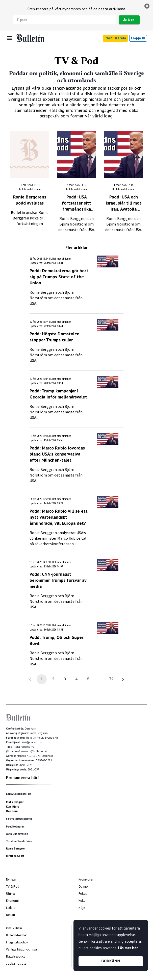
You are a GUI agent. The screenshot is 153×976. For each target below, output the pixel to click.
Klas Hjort (12, 806)
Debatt (10, 915)
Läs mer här (128, 947)
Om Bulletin (14, 928)
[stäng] (147, 6)
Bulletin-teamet (16, 935)
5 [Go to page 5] (88, 679)
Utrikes (10, 893)
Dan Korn (12, 811)
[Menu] (9, 38)
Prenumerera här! (22, 777)
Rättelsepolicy (15, 956)
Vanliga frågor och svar (22, 949)
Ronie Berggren (15, 848)
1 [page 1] (42, 679)
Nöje (82, 908)
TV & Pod (12, 886)
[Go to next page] (123, 679)
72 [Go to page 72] (111, 679)
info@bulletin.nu (32, 742)
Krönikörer (86, 879)
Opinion (84, 886)
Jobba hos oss (16, 963)
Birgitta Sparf (15, 856)
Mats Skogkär (14, 802)
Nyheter (11, 879)
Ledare (10, 908)
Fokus (83, 893)
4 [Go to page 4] (76, 679)
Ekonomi (12, 900)
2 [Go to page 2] (53, 679)
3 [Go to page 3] (65, 679)
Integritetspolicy (17, 942)
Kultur (83, 900)
